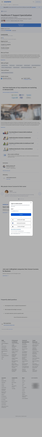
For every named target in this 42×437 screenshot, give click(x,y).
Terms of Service (16, 233)
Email (12, 208)
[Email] (21, 211)
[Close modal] (31, 203)
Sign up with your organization (16, 229)
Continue (21, 214)
